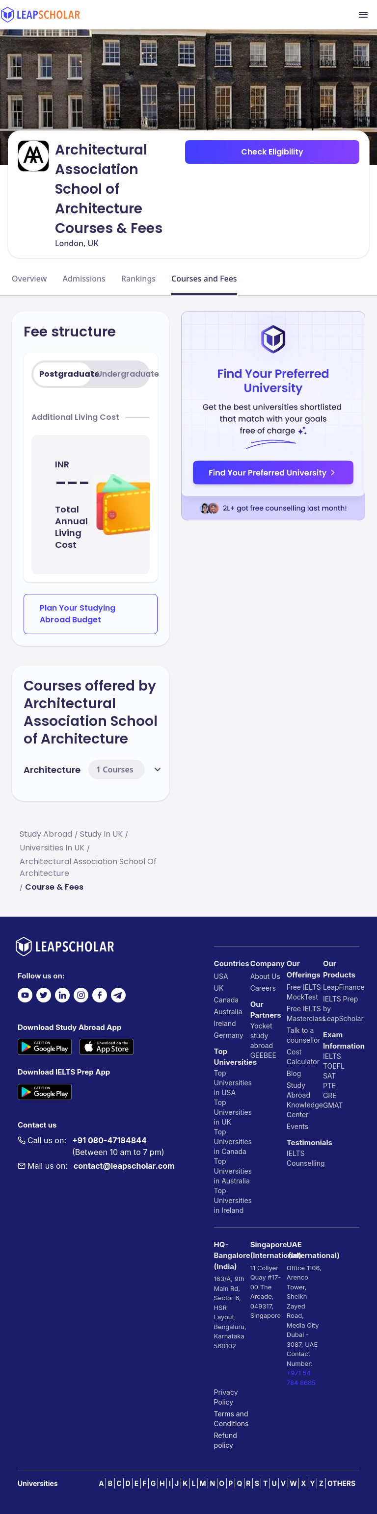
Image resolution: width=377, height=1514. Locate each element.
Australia (228, 1011)
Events (297, 1126)
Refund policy (225, 1440)
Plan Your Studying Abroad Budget (77, 613)
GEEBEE (263, 1055)
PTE (329, 1085)
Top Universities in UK (232, 1112)
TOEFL (334, 1066)
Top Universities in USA (232, 1083)
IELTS (296, 1153)
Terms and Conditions (231, 1419)
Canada (226, 1000)
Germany (228, 1035)
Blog (294, 1073)
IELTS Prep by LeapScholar (341, 1009)
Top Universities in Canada (232, 1141)
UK (219, 988)
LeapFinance (341, 987)
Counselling (305, 1163)
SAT (329, 1076)
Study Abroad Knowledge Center (305, 1100)
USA (221, 976)
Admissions (83, 278)
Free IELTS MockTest (304, 992)
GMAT (333, 1105)
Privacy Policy (226, 1397)
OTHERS (341, 1483)
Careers (263, 988)
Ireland (225, 1023)
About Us (265, 976)
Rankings (138, 278)
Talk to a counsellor (304, 1035)
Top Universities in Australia (232, 1171)
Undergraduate (122, 374)
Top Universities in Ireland (232, 1200)
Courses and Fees (204, 278)
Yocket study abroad (261, 1036)
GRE (330, 1095)
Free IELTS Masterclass (305, 1013)
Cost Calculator (303, 1057)
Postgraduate (65, 374)
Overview (29, 278)
